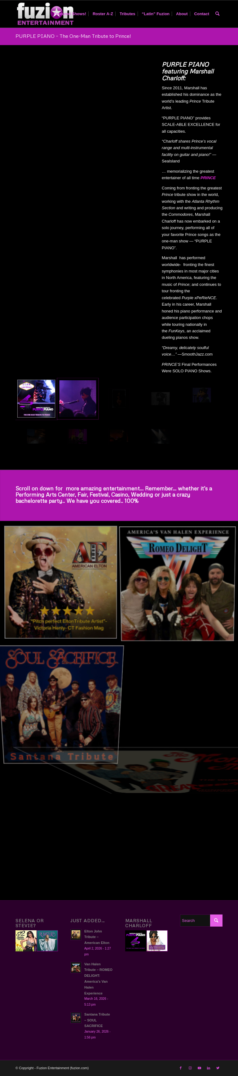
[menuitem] (70, 14)
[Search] (217, 14)
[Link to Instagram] (190, 1068)
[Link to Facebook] (180, 1068)
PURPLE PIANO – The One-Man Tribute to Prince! (73, 36)
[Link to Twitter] (218, 1068)
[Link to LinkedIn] (208, 1068)
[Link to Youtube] (199, 1068)
